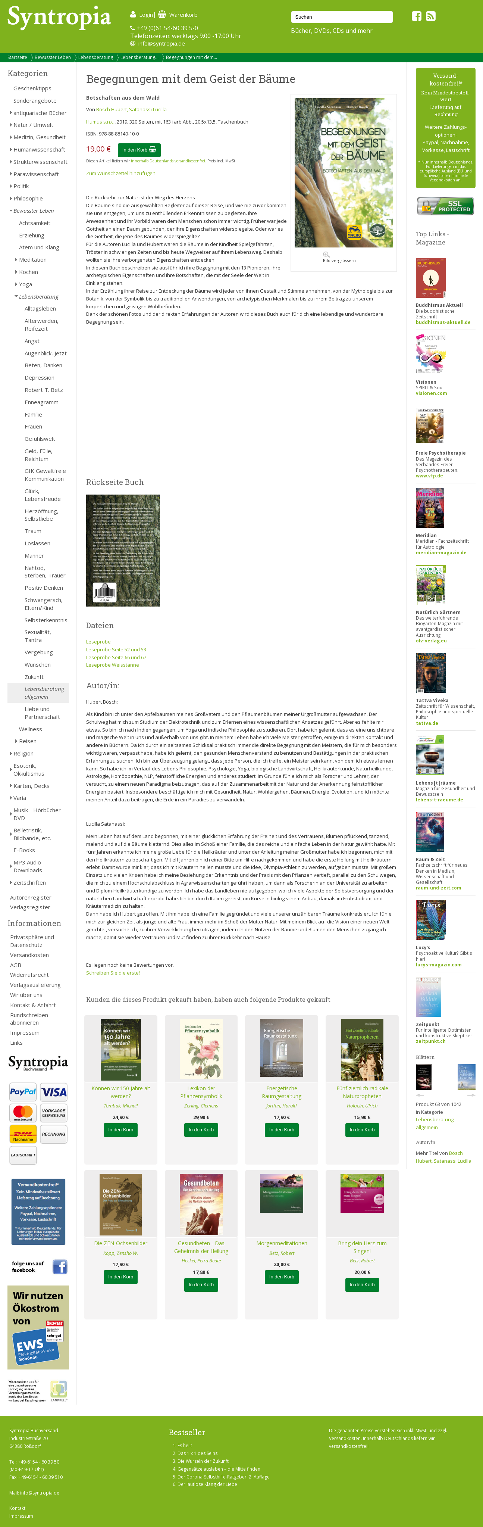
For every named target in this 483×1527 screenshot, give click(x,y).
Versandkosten (29, 955)
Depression (39, 377)
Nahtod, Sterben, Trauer (45, 571)
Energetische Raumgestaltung (281, 1092)
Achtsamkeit (34, 223)
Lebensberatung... (139, 57)
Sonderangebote (35, 100)
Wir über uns (26, 994)
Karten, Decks (31, 785)
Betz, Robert (281, 1253)
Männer (34, 555)
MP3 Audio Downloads (27, 866)
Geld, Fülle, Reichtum (39, 454)
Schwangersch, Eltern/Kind (44, 603)
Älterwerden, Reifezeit (42, 324)
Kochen (28, 271)
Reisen (28, 741)
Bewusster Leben (53, 57)
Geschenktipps (32, 88)
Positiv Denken (44, 587)
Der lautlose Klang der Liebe (207, 1484)
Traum (33, 531)
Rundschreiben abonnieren (29, 1018)
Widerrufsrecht (29, 974)
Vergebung (39, 652)
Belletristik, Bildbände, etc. (32, 834)
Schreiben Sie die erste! (113, 972)
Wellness (30, 729)
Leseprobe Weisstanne (112, 664)
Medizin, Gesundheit (39, 137)
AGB (15, 965)
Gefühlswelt (40, 438)
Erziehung (31, 235)
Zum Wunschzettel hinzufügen (121, 173)
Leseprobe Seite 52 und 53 (116, 649)
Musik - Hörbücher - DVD (39, 814)
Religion (23, 753)
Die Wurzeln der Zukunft (203, 1461)
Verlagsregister (30, 907)
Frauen (33, 426)
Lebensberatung (95, 57)
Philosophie (28, 198)
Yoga (25, 284)
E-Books (24, 850)
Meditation (33, 259)
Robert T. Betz (44, 389)
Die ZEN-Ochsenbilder (120, 1243)
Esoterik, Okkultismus (28, 769)
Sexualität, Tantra (38, 635)
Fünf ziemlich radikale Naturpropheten (362, 1092)
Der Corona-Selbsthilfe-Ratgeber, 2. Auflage (224, 1477)
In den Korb (139, 150)
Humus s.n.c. (100, 121)
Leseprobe (98, 641)
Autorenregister (30, 897)
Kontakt (17, 1508)
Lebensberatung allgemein (44, 692)
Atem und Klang (39, 247)
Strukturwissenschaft (40, 161)
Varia (19, 797)
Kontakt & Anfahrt (33, 1005)
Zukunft (34, 676)
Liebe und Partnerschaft (42, 712)
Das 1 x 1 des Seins (197, 1453)
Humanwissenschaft (39, 149)
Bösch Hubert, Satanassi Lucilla (131, 109)
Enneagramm (42, 402)
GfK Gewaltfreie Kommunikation (45, 474)
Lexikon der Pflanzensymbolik (201, 1092)
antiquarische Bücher (40, 112)
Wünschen (38, 664)
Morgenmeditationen (281, 1243)
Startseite (17, 57)
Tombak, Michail (121, 1105)
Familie (33, 414)
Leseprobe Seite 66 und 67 (116, 657)
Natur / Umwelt (33, 124)
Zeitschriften (29, 882)
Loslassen (37, 543)
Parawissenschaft (36, 174)
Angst (32, 341)
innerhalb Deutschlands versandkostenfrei (168, 160)
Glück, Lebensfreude (43, 494)
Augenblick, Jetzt (46, 353)
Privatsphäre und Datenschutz (32, 940)
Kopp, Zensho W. (120, 1253)
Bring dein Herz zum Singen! (362, 1247)
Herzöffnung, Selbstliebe (42, 515)
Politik (21, 186)
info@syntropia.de (161, 43)
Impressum (25, 1032)
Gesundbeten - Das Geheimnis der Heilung (201, 1247)
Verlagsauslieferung (35, 984)
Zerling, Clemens (201, 1105)
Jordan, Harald (281, 1105)
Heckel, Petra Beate (201, 1260)
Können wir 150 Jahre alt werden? (120, 1092)
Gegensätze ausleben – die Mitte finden (219, 1469)
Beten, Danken (43, 365)
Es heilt (185, 1445)
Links (16, 1042)
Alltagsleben (40, 308)
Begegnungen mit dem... (191, 57)
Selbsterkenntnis (46, 620)
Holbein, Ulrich (362, 1105)
